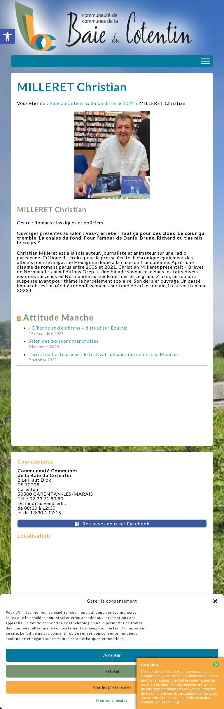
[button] (7, 36)
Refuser (112, 671)
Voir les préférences (112, 687)
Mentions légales (112, 700)
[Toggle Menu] (205, 61)
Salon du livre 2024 (112, 103)
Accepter (112, 655)
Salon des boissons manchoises (64, 341)
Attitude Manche (58, 317)
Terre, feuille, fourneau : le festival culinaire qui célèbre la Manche (103, 354)
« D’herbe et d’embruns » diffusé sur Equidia (78, 327)
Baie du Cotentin (68, 103)
